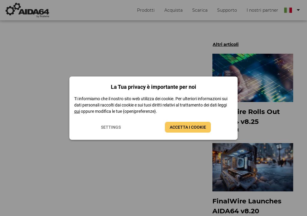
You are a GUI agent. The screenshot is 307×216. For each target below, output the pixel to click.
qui (77, 111)
